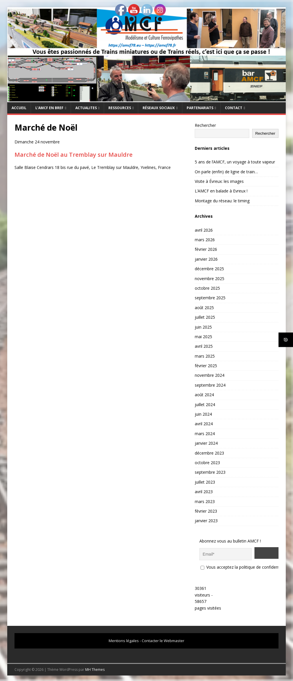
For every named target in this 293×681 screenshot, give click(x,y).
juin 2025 (203, 327)
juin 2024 (203, 414)
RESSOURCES (119, 107)
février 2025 (206, 365)
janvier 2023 (206, 520)
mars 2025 (205, 356)
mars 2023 (205, 501)
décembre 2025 (209, 268)
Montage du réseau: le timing (222, 200)
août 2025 (204, 307)
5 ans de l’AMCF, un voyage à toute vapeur (235, 162)
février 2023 (206, 511)
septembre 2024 (210, 385)
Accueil (19, 107)
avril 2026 (204, 230)
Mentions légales (124, 639)
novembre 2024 (209, 375)
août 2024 (204, 394)
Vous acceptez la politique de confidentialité (244, 565)
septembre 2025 (210, 297)
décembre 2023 (209, 453)
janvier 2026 (206, 259)
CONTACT (233, 107)
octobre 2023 (207, 462)
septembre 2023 (210, 472)
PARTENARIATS (200, 107)
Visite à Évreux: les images (219, 181)
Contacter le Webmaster (163, 639)
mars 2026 (205, 239)
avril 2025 (204, 346)
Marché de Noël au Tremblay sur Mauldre (73, 154)
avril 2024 (204, 423)
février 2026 (206, 249)
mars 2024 (205, 433)
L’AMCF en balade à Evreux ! (221, 191)
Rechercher (205, 125)
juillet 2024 (205, 404)
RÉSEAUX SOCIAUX (159, 107)
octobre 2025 (207, 288)
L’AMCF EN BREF (49, 107)
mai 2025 (203, 336)
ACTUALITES (86, 107)
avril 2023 (204, 491)
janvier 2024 (206, 443)
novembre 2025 (209, 278)
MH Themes (95, 667)
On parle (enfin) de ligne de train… (226, 171)
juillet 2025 (205, 317)
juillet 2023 (205, 482)
